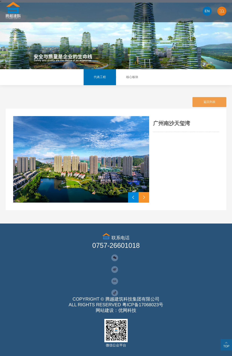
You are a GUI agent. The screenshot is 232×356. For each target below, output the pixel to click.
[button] (133, 197)
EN (207, 11)
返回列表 (209, 101)
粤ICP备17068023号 (142, 304)
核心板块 (132, 77)
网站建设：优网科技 (116, 310)
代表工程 (100, 77)
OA (114, 281)
